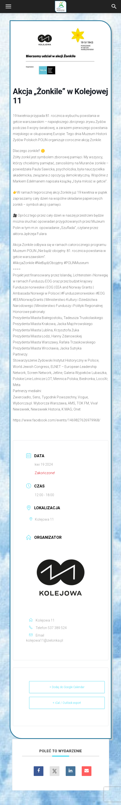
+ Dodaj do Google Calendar (66, 687)
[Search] (114, 6)
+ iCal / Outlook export (67, 703)
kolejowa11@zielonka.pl (44, 640)
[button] (8, 6)
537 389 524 (57, 628)
